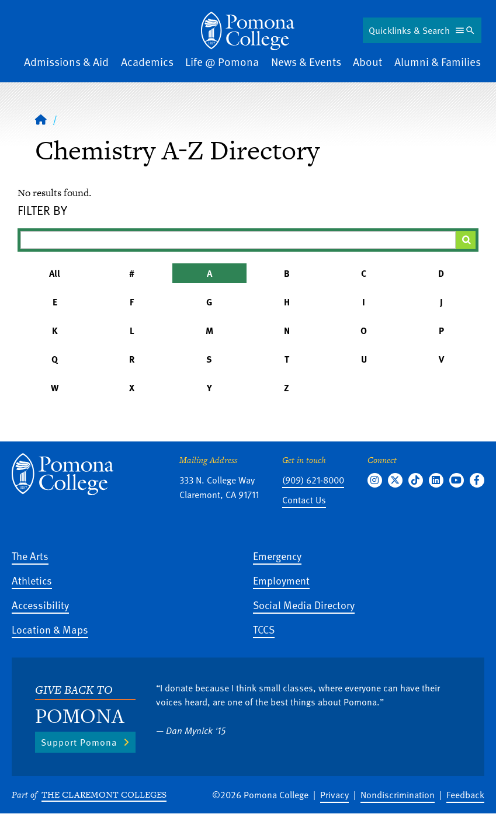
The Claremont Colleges (104, 794)
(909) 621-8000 (313, 480)
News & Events (306, 61)
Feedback (465, 795)
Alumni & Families (437, 61)
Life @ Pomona (222, 61)
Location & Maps (50, 629)
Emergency (277, 555)
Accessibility (40, 605)
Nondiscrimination (397, 795)
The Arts (30, 555)
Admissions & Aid (66, 61)
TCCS (264, 629)
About (367, 61)
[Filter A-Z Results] (238, 240)
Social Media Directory (304, 605)
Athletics (32, 580)
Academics (147, 61)
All (54, 273)
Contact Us (304, 500)
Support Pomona (79, 742)
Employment (281, 580)
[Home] (247, 31)
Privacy (334, 795)
